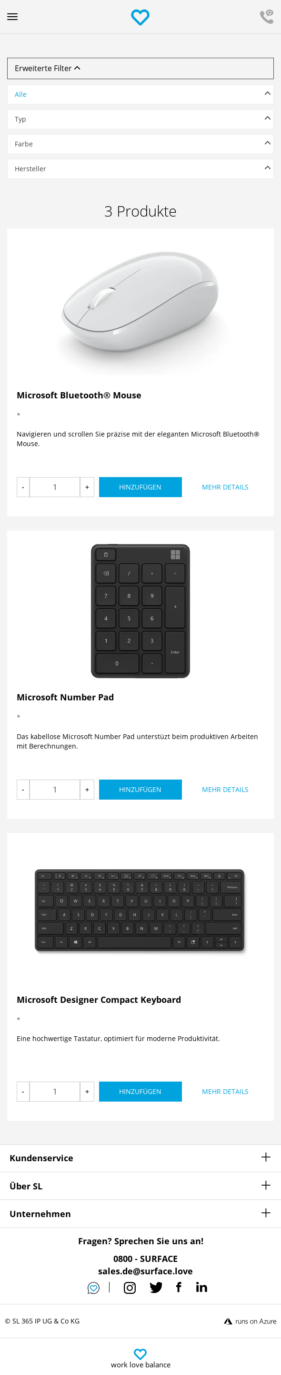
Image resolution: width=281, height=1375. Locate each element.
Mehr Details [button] (225, 486)
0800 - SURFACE (145, 1258)
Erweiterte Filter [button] (47, 68)
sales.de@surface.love (145, 1271)
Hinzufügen (140, 486)
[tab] (140, 96)
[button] (140, 94)
